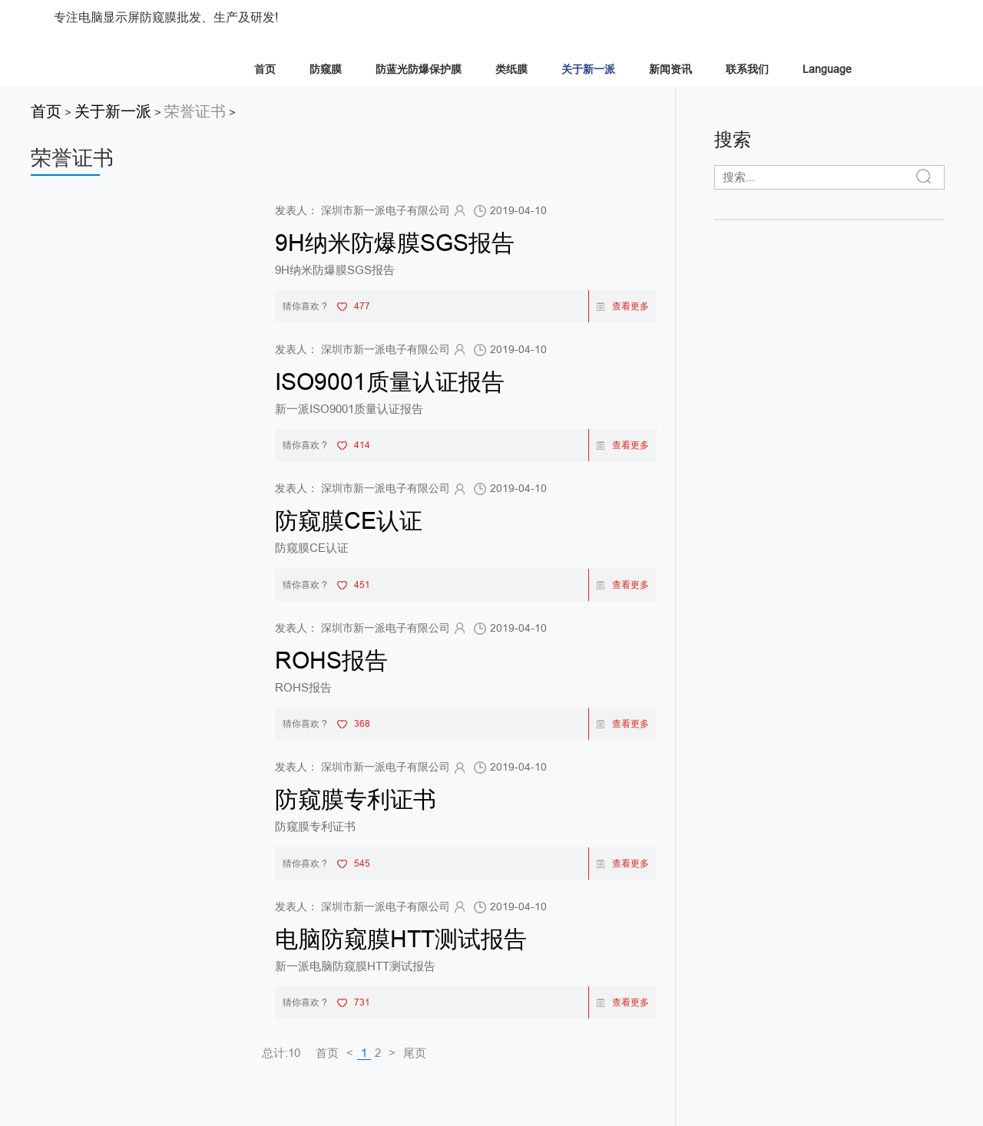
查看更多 (623, 306)
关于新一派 (588, 69)
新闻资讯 (670, 69)
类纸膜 (511, 69)
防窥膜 (325, 69)
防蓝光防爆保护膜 (419, 69)
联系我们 (747, 69)
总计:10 (281, 1052)
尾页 (414, 1052)
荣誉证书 (195, 111)
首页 (265, 69)
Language (827, 69)
